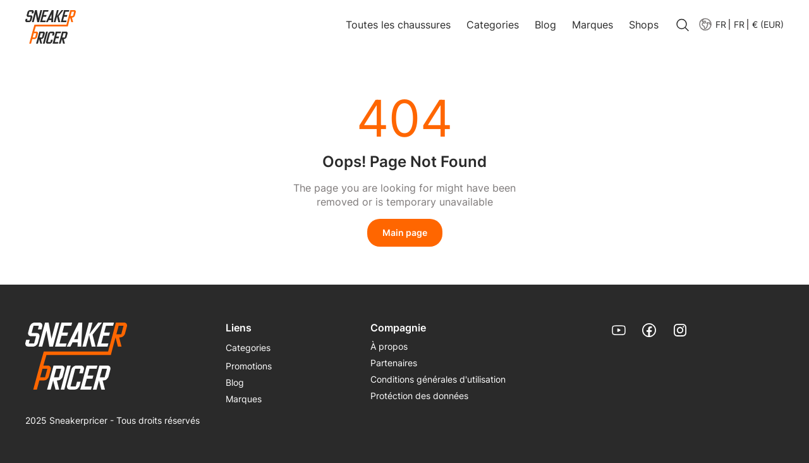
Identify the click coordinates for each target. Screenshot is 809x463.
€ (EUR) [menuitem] (768, 24)
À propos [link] (389, 346)
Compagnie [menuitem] (398, 328)
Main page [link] (404, 232)
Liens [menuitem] (239, 328)
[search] (682, 25)
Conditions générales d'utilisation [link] (438, 379)
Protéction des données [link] (419, 395)
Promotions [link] (249, 366)
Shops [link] (644, 24)
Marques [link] (592, 24)
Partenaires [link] (393, 362)
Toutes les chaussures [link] (398, 24)
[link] (50, 27)
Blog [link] (545, 24)
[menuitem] (712, 24)
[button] (739, 24)
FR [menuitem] (739, 24)
